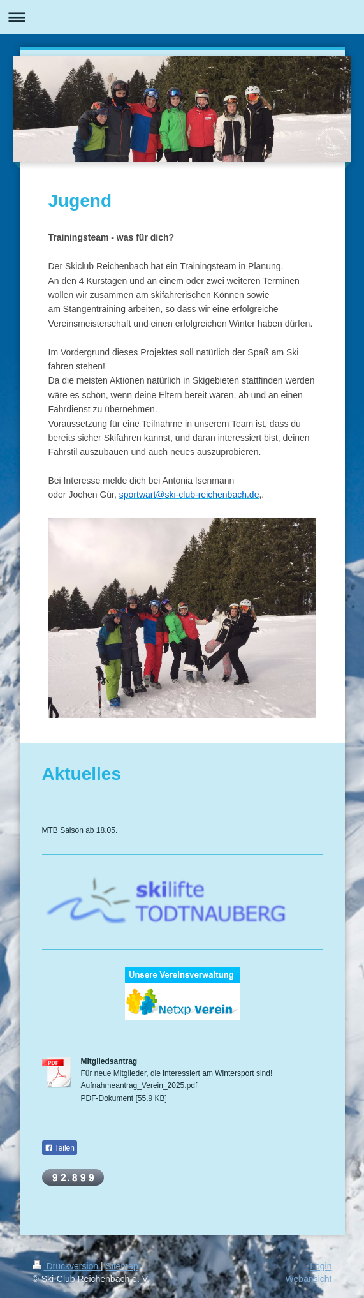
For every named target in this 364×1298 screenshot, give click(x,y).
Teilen (60, 1148)
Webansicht (309, 1279)
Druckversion (67, 1266)
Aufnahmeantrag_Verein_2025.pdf (139, 1085)
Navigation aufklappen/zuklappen (182, 17)
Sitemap (122, 1266)
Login (320, 1266)
